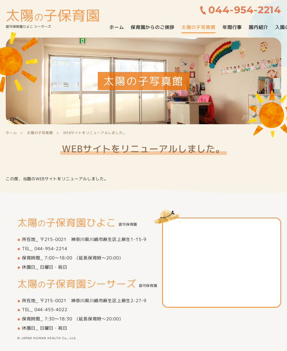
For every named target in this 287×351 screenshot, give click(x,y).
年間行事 (232, 27)
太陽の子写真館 (198, 27)
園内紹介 (258, 27)
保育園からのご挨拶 (152, 27)
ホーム (116, 27)
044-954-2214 (245, 10)
